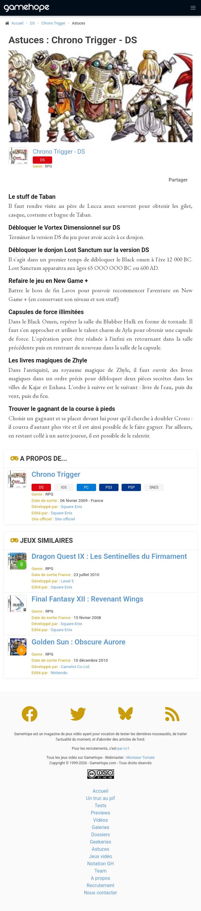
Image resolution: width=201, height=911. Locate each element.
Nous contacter (100, 893)
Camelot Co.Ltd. (75, 666)
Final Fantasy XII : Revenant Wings (87, 599)
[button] (193, 8)
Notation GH (100, 864)
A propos (100, 878)
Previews (100, 813)
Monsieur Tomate (140, 757)
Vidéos (100, 820)
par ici (122, 748)
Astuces (100, 849)
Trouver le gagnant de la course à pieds (61, 408)
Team (101, 871)
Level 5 (67, 580)
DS (32, 23)
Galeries (100, 827)
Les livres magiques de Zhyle (47, 360)
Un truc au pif (100, 798)
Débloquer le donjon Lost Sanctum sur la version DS (78, 250)
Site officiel (65, 518)
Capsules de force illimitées (46, 312)
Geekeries (100, 842)
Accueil (100, 791)
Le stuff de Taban (31, 196)
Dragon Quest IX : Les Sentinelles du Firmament (109, 556)
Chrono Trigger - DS (59, 151)
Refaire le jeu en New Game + (48, 280)
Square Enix (71, 506)
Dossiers (100, 834)
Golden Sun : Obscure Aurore (79, 642)
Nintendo (59, 672)
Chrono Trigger (53, 23)
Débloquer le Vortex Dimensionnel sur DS (64, 227)
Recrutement (100, 885)
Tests (100, 805)
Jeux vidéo (100, 856)
